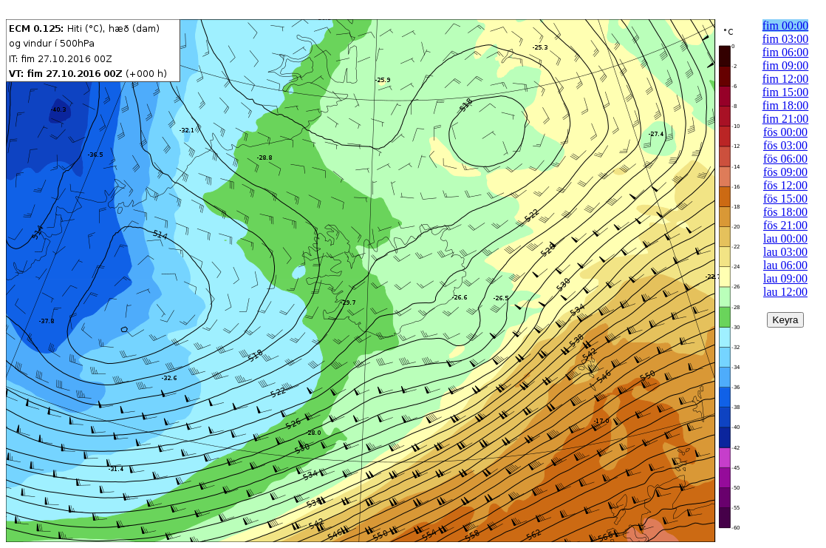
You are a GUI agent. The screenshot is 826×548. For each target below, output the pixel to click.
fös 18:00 (785, 212)
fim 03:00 (785, 39)
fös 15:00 (785, 198)
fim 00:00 (785, 25)
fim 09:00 (785, 65)
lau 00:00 (785, 238)
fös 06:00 (785, 158)
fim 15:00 (785, 92)
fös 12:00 (785, 185)
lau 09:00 (785, 278)
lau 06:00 (785, 265)
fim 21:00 (785, 118)
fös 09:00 (785, 172)
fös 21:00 (785, 225)
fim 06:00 (785, 52)
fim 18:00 (785, 105)
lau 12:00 (785, 291)
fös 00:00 (785, 132)
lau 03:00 (785, 252)
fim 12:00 (785, 78)
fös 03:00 (785, 145)
